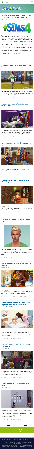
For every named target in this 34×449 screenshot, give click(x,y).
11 (14, 430)
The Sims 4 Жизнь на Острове (18, 296)
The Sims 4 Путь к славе (16, 377)
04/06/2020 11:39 (5, 19)
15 (26, 430)
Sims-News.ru (10, 443)
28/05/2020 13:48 (5, 267)
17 (32, 430)
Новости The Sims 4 (9, 257)
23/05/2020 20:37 (5, 308)
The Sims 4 (6, 174)
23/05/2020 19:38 (5, 348)
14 (23, 430)
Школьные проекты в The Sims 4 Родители (16, 143)
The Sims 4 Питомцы (15, 338)
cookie (6, 445)
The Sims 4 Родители (16, 174)
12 (17, 430)
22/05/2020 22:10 (5, 387)
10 (11, 430)
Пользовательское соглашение (24, 446)
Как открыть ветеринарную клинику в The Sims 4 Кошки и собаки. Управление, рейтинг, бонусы (15, 304)
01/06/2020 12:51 (5, 145)
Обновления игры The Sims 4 (11, 59)
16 (29, 430)
